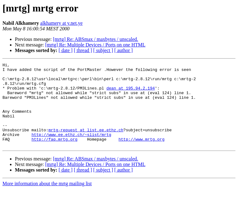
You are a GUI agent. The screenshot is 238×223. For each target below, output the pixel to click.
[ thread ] (83, 50)
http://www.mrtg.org (141, 155)
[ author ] (123, 50)
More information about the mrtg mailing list (47, 200)
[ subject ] (103, 50)
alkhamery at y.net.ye (61, 23)
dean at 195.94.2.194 (130, 93)
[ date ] (66, 50)
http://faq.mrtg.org (54, 155)
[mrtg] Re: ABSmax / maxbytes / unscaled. (95, 39)
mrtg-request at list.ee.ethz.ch (85, 143)
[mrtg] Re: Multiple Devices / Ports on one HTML (95, 44)
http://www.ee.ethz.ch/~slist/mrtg (71, 149)
